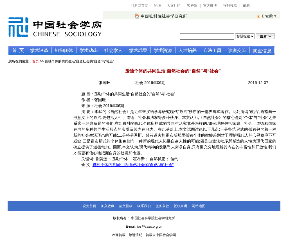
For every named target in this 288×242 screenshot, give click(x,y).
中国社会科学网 (266, 5)
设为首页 (89, 206)
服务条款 (162, 206)
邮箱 (246, 6)
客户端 (192, 6)
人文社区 (174, 6)
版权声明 (180, 206)
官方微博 (210, 6)
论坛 (157, 6)
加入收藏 (107, 206)
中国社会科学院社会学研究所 (153, 218)
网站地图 (198, 206)
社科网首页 (139, 6)
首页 (35, 61)
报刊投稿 (230, 6)
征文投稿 (125, 206)
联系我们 (144, 206)
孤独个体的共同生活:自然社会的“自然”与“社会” (133, 164)
